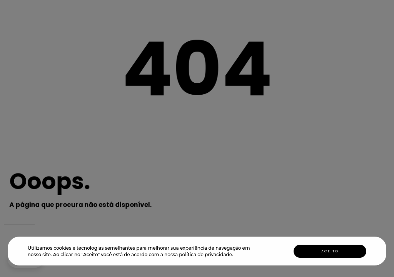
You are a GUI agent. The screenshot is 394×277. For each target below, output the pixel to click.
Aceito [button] (330, 251)
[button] (235, 255)
